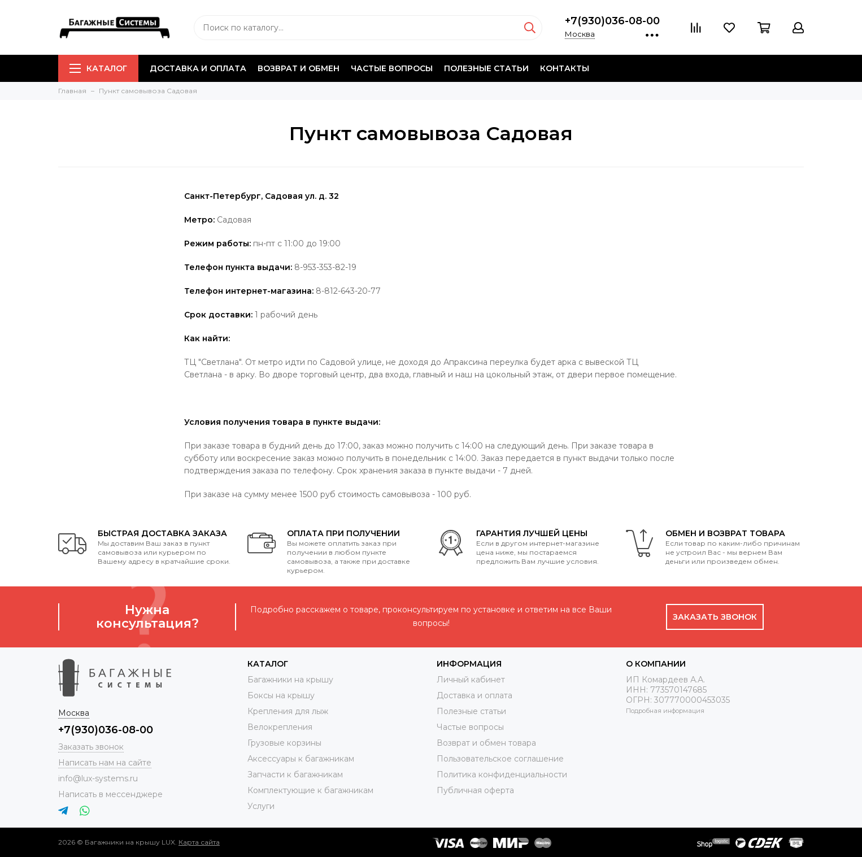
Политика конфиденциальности (502, 774)
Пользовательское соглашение (500, 759)
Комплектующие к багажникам (310, 790)
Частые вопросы (392, 68)
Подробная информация (665, 711)
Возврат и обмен (298, 68)
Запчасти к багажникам (295, 774)
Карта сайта (199, 842)
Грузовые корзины (284, 743)
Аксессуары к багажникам (300, 759)
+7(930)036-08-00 (612, 21)
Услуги (261, 806)
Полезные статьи (486, 68)
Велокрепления (279, 727)
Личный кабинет (471, 680)
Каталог (98, 68)
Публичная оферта (475, 790)
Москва (580, 33)
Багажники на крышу (290, 680)
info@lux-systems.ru (98, 778)
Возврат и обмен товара (486, 743)
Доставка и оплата (198, 68)
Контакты (564, 68)
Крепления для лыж (287, 711)
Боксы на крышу (281, 695)
